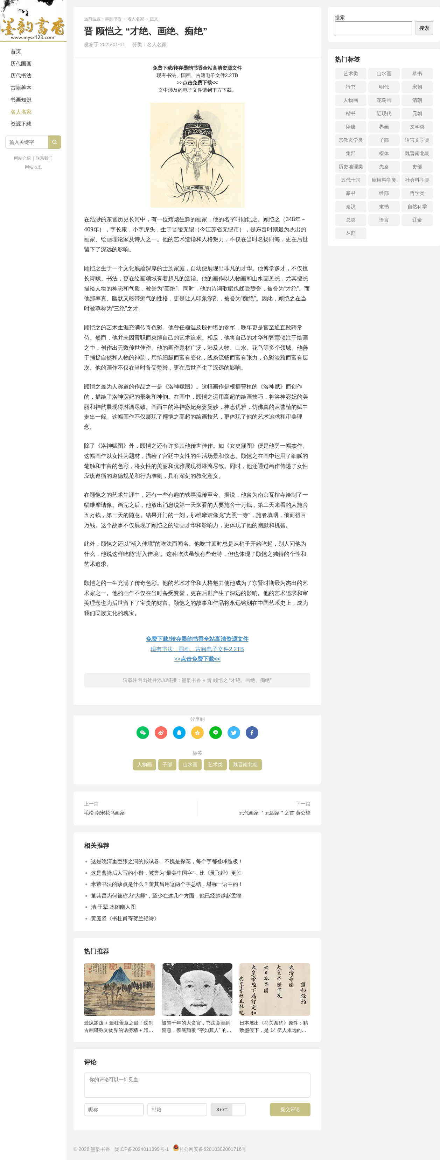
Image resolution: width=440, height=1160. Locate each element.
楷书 (351, 113)
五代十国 (351, 180)
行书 (351, 87)
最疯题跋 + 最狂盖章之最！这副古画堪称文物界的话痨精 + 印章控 (118, 1026)
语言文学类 (417, 140)
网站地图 (33, 167)
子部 (167, 764)
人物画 (144, 764)
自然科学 (417, 206)
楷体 (384, 153)
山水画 (190, 764)
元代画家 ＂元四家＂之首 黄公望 (274, 813)
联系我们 (44, 158)
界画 (384, 127)
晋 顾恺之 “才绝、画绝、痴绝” (239, 680)
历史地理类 (350, 166)
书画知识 (21, 100)
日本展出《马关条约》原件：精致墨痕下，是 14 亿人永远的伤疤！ (273, 1026)
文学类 (417, 127)
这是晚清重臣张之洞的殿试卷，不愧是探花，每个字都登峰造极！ (167, 861)
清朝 (417, 100)
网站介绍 (22, 158)
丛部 (351, 233)
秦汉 (351, 206)
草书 (417, 73)
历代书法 (21, 75)
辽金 (417, 220)
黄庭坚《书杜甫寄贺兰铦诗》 (125, 918)
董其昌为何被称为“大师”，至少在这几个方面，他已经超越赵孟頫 (166, 896)
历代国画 (21, 64)
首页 (16, 51)
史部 (417, 166)
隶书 (384, 206)
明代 (384, 87)
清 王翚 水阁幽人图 (113, 907)
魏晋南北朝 (245, 764)
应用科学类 (384, 180)
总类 (351, 220)
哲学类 (417, 193)
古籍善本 (21, 88)
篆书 (351, 193)
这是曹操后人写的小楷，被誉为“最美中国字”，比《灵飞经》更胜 (166, 873)
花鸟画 (384, 100)
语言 (384, 220)
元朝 (417, 113)
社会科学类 (417, 180)
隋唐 (351, 127)
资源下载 (21, 124)
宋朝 (417, 87)
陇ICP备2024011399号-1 (141, 1149)
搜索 (340, 17)
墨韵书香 (33, 21)
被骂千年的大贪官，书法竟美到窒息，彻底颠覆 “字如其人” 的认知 (196, 1026)
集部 (351, 153)
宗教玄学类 (350, 140)
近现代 (384, 113)
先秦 (384, 166)
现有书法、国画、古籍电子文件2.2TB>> (197, 75)
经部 (384, 193)
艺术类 (215, 764)
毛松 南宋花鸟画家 (104, 813)
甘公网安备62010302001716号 (212, 1149)
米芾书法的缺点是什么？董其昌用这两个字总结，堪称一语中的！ (167, 884)
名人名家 (21, 112)
